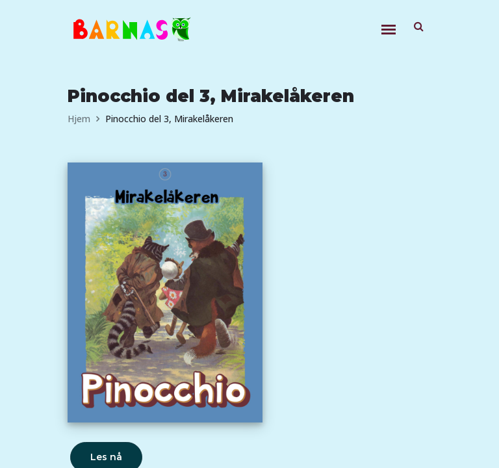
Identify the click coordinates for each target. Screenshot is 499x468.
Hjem (79, 118)
